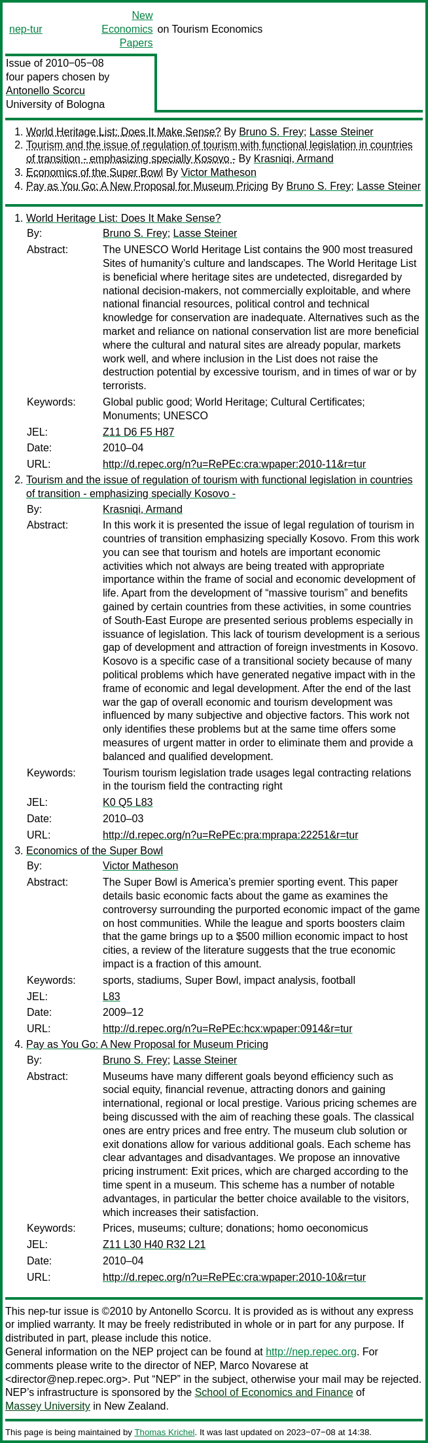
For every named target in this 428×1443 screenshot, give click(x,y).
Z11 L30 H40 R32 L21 (154, 1244)
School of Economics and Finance (274, 1392)
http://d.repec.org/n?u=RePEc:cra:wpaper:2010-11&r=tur (234, 464)
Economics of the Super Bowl (94, 172)
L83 (111, 996)
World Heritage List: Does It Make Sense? (123, 131)
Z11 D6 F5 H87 (138, 432)
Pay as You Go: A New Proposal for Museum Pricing (147, 186)
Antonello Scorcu (45, 90)
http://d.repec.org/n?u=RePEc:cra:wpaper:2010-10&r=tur (234, 1277)
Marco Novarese (258, 1365)
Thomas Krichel (164, 1432)
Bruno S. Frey (271, 131)
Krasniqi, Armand (294, 158)
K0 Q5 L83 (128, 802)
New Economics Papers (126, 29)
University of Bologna (55, 104)
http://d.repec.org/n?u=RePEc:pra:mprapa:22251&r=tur (230, 835)
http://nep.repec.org (311, 1351)
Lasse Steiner (342, 131)
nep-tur (26, 29)
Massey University (47, 1406)
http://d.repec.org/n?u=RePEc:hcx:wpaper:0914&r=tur (228, 1028)
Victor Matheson (219, 172)
